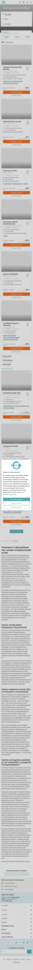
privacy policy (12, 494)
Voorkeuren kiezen (16, 507)
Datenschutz (9, 959)
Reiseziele (8, 541)
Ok (29, 951)
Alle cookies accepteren (16, 499)
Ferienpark (20, 578)
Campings (4, 910)
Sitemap (28, 959)
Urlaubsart (4, 914)
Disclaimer (22, 959)
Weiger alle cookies (16, 503)
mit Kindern (27, 605)
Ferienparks (5, 905)
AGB (4, 959)
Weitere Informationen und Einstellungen (16, 874)
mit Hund (10, 566)
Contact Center (8, 901)
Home (3, 541)
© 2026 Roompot (16, 962)
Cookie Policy (16, 959)
